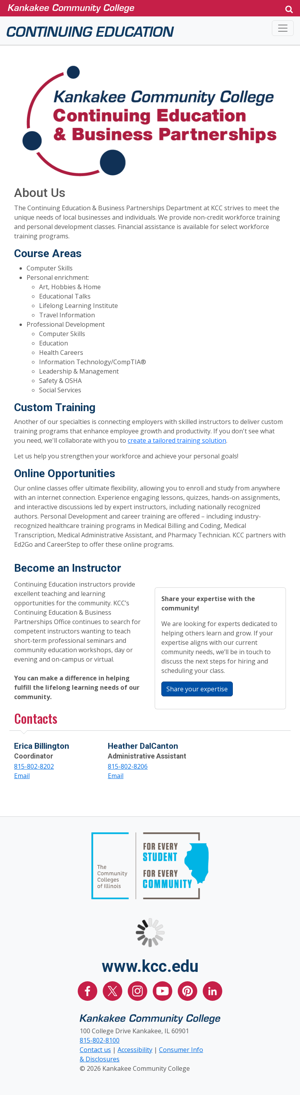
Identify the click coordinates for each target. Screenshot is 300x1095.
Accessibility (135, 1049)
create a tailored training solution (177, 440)
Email (22, 775)
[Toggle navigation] (283, 28)
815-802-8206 (128, 766)
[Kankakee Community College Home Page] (139, 8)
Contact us (95, 1049)
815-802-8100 (100, 1040)
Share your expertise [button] (199, 688)
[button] (289, 8)
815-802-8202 (34, 766)
